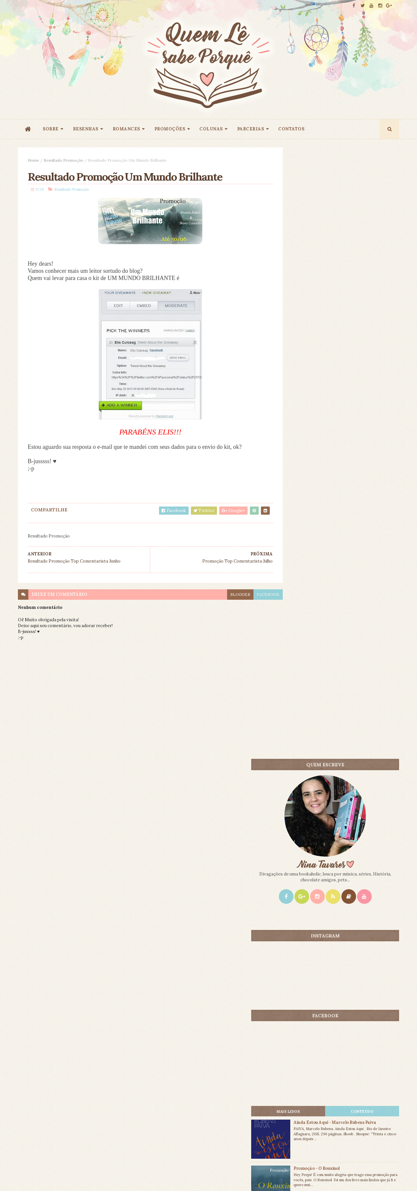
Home (33, 160)
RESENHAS (85, 129)
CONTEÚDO (369, 513)
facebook (253, 595)
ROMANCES (126, 129)
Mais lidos (310, 513)
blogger (226, 595)
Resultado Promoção (63, 160)
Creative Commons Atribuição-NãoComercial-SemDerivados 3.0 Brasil (79, 1102)
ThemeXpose (28, 1176)
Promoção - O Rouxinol (346, 570)
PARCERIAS (250, 129)
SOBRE (51, 129)
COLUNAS (211, 129)
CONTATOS (291, 129)
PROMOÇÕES (169, 129)
